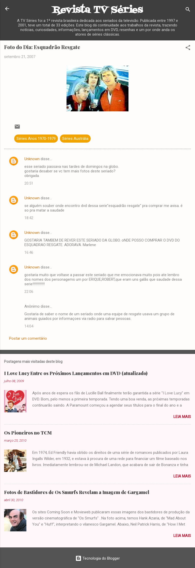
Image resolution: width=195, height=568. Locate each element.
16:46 (28, 252)
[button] (188, 48)
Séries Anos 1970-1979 (36, 138)
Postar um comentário (28, 338)
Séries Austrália (75, 138)
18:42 (28, 218)
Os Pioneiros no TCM (28, 433)
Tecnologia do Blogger (97, 558)
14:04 (28, 326)
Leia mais (182, 416)
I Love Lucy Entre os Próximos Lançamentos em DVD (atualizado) (76, 373)
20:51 (28, 183)
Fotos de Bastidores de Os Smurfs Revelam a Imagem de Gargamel (76, 492)
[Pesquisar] (188, 10)
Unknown (32, 159)
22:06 (28, 291)
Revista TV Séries (97, 10)
